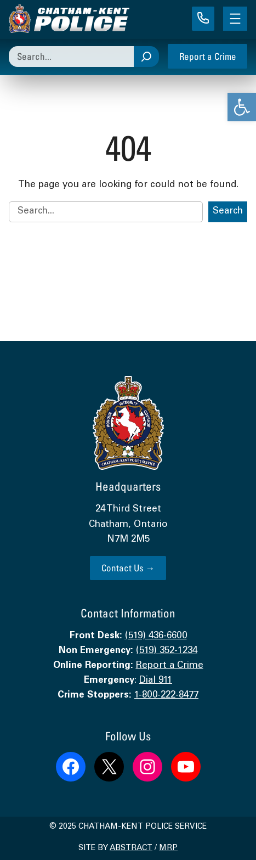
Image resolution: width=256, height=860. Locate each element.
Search (228, 211)
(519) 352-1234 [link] (166, 651)
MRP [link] (168, 848)
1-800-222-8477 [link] (166, 695)
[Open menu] (235, 19)
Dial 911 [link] (155, 680)
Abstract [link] (131, 848)
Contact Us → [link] (128, 568)
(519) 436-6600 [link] (156, 636)
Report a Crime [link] (207, 56)
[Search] (146, 56)
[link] (241, 107)
